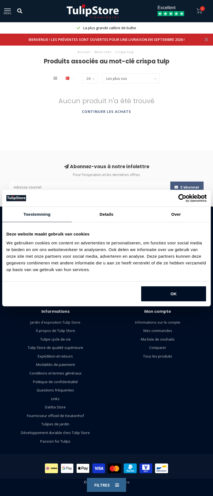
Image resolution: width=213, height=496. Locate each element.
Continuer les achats (106, 111)
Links (55, 398)
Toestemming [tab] (37, 214)
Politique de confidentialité (55, 381)
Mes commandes (157, 330)
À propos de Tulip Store (55, 330)
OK (174, 293)
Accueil (84, 52)
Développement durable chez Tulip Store (55, 432)
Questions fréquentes (55, 390)
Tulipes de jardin (55, 423)
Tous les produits (157, 356)
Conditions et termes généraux (55, 373)
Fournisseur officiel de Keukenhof (55, 415)
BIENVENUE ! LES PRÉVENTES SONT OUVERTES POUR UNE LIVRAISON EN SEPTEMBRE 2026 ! (107, 39)
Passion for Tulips (55, 441)
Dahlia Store (55, 407)
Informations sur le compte (157, 322)
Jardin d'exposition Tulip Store (55, 322)
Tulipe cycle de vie (55, 339)
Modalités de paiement (55, 364)
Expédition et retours (55, 356)
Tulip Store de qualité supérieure (55, 347)
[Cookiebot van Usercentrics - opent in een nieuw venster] (182, 198)
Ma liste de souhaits (158, 339)
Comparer (157, 347)
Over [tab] (176, 214)
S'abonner (186, 187)
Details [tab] (106, 214)
